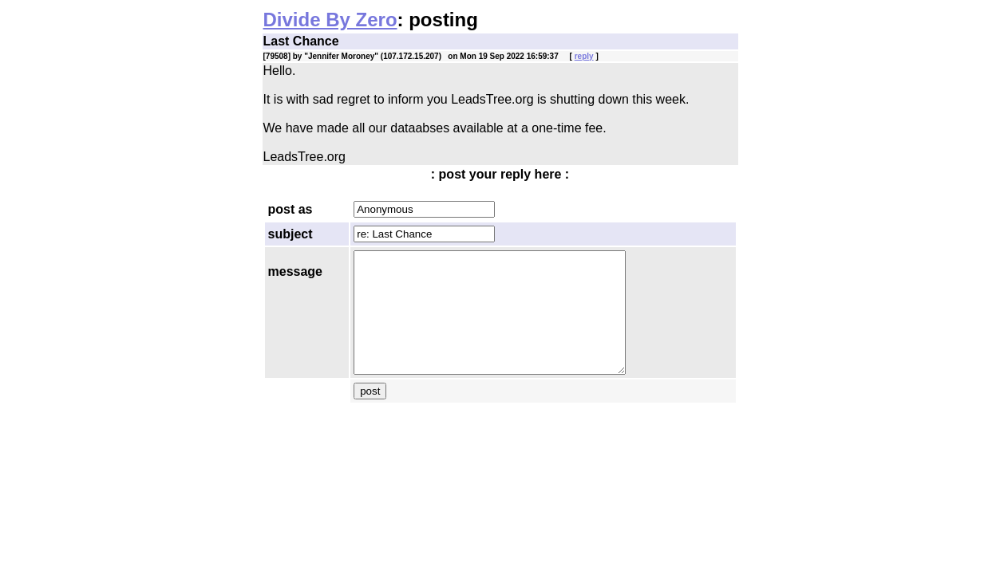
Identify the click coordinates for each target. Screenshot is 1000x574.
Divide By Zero (330, 19)
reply (584, 56)
